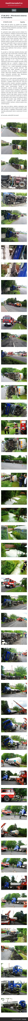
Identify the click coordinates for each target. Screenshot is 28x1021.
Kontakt (24, 1019)
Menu (14, 10)
